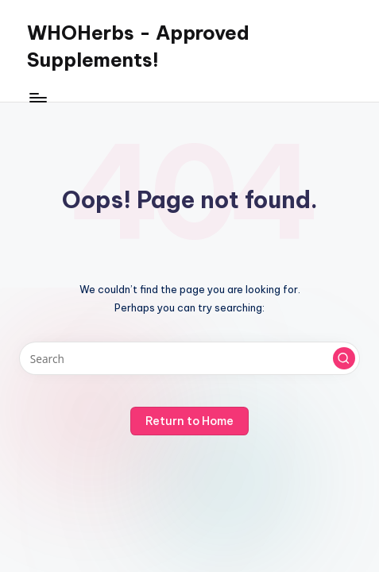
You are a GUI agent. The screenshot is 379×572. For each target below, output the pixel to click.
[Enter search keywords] (189, 358)
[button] (344, 358)
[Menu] (37, 97)
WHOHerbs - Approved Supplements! (138, 46)
